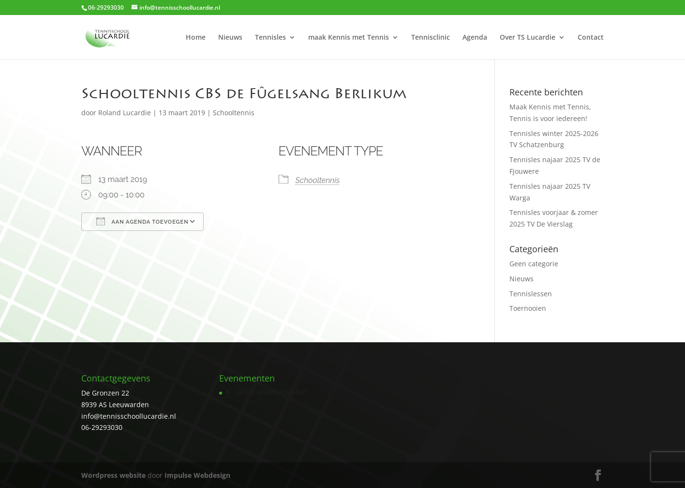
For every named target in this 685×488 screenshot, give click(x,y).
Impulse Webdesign (197, 475)
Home (196, 38)
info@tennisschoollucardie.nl (128, 416)
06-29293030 (101, 427)
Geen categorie (533, 263)
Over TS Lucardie (527, 38)
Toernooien (527, 308)
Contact (591, 38)
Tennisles (270, 38)
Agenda (474, 38)
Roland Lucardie (124, 112)
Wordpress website (113, 475)
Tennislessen (530, 293)
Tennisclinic (430, 38)
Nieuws (230, 38)
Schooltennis (233, 112)
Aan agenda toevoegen (142, 221)
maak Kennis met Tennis (348, 38)
